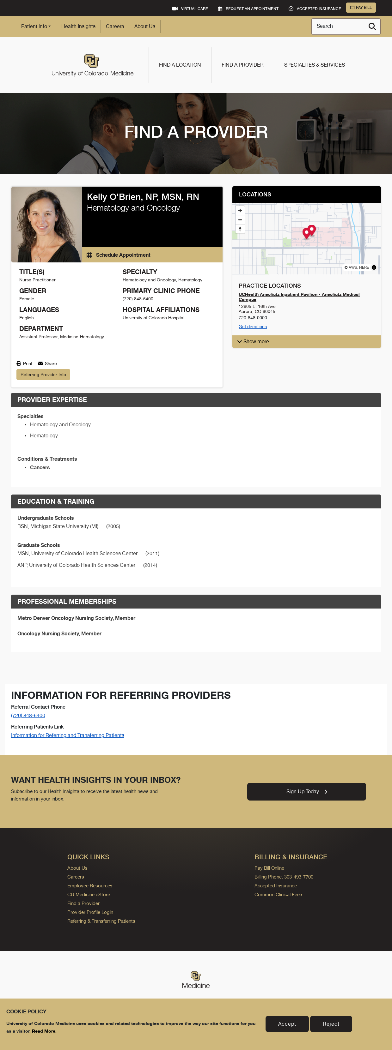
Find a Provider (243, 65)
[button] (306, 341)
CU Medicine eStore (88, 894)
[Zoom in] (240, 210)
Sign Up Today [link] (306, 792)
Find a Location (180, 65)
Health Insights (78, 26)
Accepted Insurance (275, 885)
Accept (287, 1024)
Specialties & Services (314, 65)
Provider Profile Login (90, 912)
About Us (144, 26)
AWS (353, 267)
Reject (331, 1024)
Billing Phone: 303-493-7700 (283, 876)
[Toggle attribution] (374, 267)
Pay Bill (361, 7)
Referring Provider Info (43, 374)
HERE (364, 267)
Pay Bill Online (269, 868)
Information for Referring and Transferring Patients (67, 735)
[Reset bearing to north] (240, 228)
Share (47, 363)
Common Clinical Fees (278, 894)
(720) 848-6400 (28, 715)
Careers (115, 26)
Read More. (44, 1031)
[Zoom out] (240, 219)
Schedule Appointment (118, 255)
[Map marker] (307, 234)
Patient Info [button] (34, 26)
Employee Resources (90, 885)
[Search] (372, 26)
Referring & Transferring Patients (101, 921)
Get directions (253, 326)
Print (24, 363)
